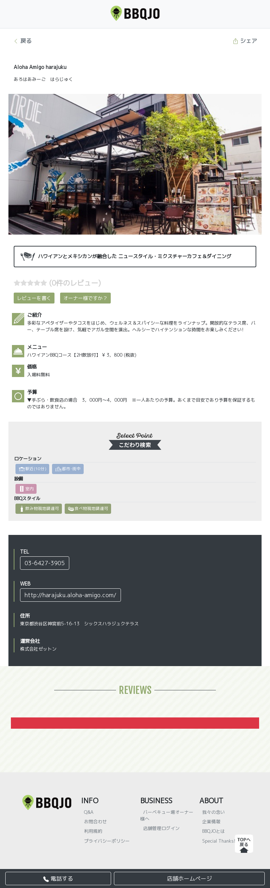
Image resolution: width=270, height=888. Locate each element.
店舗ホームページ (189, 878)
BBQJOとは (213, 831)
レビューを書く (34, 298)
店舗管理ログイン (161, 828)
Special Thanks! (219, 841)
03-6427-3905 (45, 563)
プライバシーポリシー (107, 841)
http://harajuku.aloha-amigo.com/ (70, 595)
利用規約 (93, 831)
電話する (58, 878)
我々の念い (213, 812)
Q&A (89, 812)
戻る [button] (22, 41)
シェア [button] (245, 41)
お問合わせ (95, 821)
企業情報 (211, 821)
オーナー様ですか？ (85, 298)
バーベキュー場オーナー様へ (166, 815)
